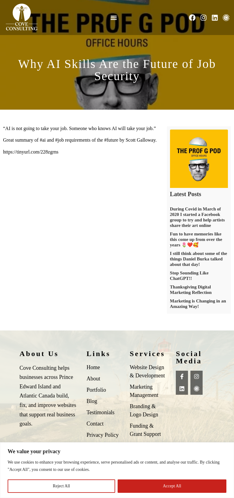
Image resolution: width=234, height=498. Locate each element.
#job (59, 140)
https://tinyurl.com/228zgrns (30, 151)
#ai (43, 140)
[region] (117, 470)
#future (111, 140)
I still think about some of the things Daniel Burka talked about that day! (198, 259)
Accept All (172, 486)
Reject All (61, 486)
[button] (113, 17)
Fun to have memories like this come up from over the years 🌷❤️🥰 (196, 239)
